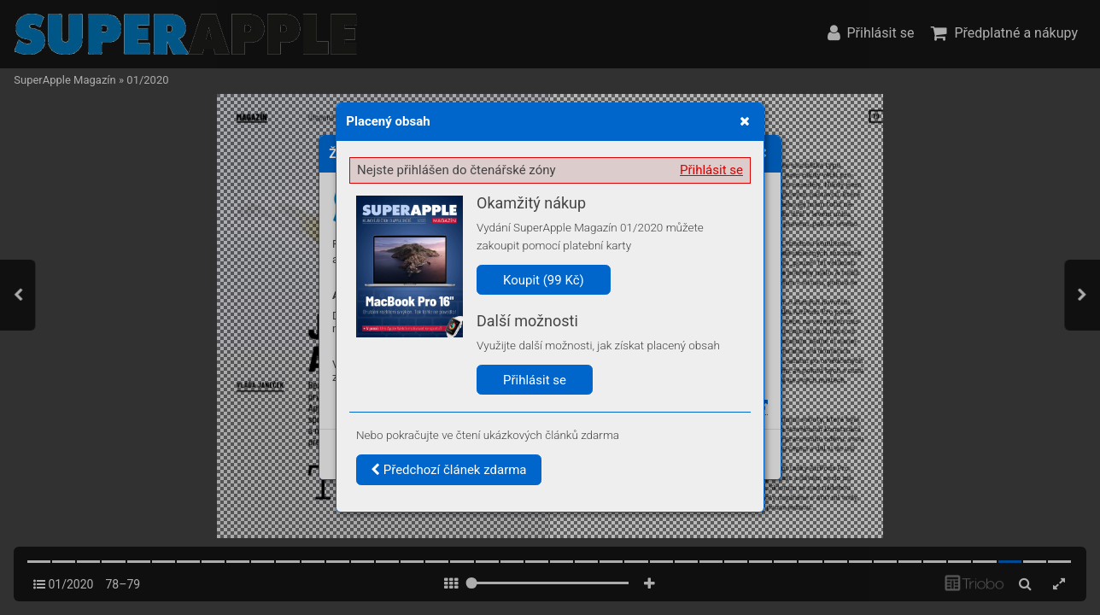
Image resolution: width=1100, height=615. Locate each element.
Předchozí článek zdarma (449, 469)
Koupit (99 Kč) (543, 280)
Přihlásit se (711, 170)
